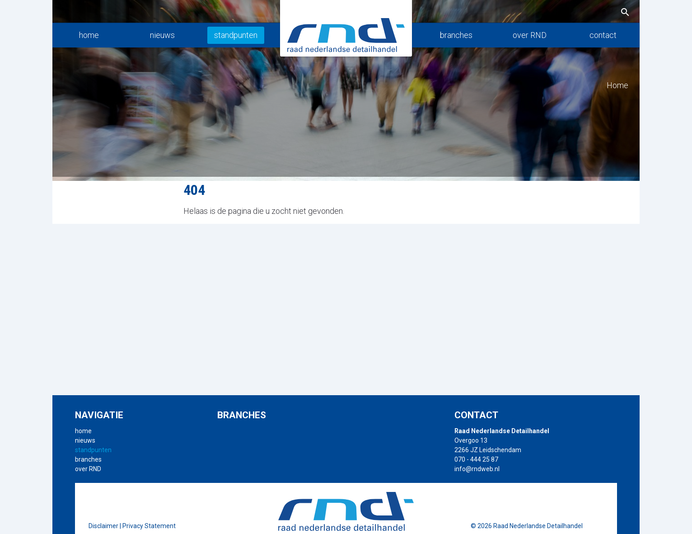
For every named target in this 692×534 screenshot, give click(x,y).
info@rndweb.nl (477, 469)
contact (603, 35)
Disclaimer (103, 525)
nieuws (162, 35)
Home (617, 85)
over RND (530, 35)
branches (456, 35)
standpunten (235, 35)
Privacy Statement (149, 525)
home (89, 35)
